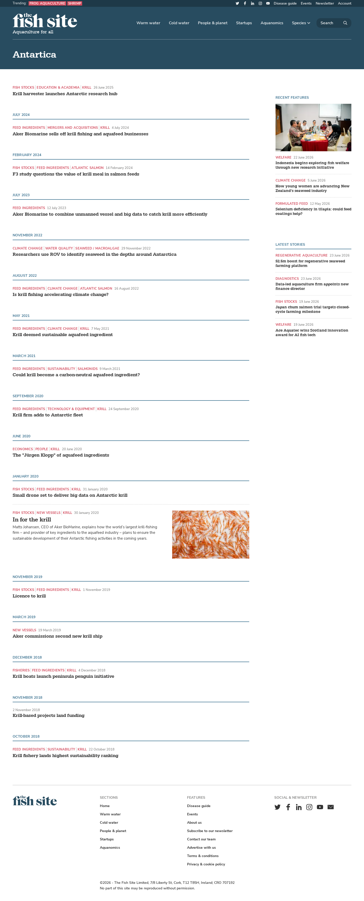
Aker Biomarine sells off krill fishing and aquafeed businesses (80, 134)
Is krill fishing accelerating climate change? (60, 294)
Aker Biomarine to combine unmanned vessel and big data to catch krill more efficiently (110, 214)
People (41, 449)
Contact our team (201, 839)
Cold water (179, 23)
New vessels (48, 513)
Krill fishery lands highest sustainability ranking (65, 756)
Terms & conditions (203, 856)
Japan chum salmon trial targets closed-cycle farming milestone (312, 309)
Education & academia (58, 87)
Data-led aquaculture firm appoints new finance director (312, 286)
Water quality (59, 248)
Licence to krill (29, 596)
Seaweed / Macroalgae (97, 248)
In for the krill (32, 519)
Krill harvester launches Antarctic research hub (65, 94)
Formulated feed (292, 204)
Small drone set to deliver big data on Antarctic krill (70, 495)
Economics (23, 449)
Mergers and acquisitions (73, 128)
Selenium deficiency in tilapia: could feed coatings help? (313, 211)
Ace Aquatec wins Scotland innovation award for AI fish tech (312, 332)
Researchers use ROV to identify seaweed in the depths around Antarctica (94, 254)
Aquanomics (272, 23)
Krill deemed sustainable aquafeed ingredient (63, 335)
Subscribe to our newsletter (210, 831)
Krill (87, 87)
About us (194, 822)
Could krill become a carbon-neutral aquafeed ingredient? (76, 375)
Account (344, 3)
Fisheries (21, 670)
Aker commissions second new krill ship (57, 636)
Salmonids (88, 369)
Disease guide (285, 3)
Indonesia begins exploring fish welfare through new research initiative (312, 165)
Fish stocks (23, 87)
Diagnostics (287, 279)
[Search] (333, 23)
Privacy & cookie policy (206, 864)
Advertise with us (201, 847)
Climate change (28, 248)
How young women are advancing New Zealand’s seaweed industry (313, 188)
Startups (244, 23)
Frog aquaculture (47, 3)
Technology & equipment (71, 409)
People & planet (213, 23)
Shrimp (74, 3)
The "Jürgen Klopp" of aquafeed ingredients (61, 455)
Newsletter (325, 3)
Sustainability (61, 369)
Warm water (148, 23)
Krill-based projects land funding (48, 715)
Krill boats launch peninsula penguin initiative (63, 676)
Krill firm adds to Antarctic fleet (48, 415)
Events (306, 3)
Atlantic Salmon (88, 168)
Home (105, 806)
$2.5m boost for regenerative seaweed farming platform (310, 263)
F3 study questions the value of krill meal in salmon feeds (76, 174)
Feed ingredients (29, 128)
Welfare (283, 157)
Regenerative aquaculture (302, 255)
